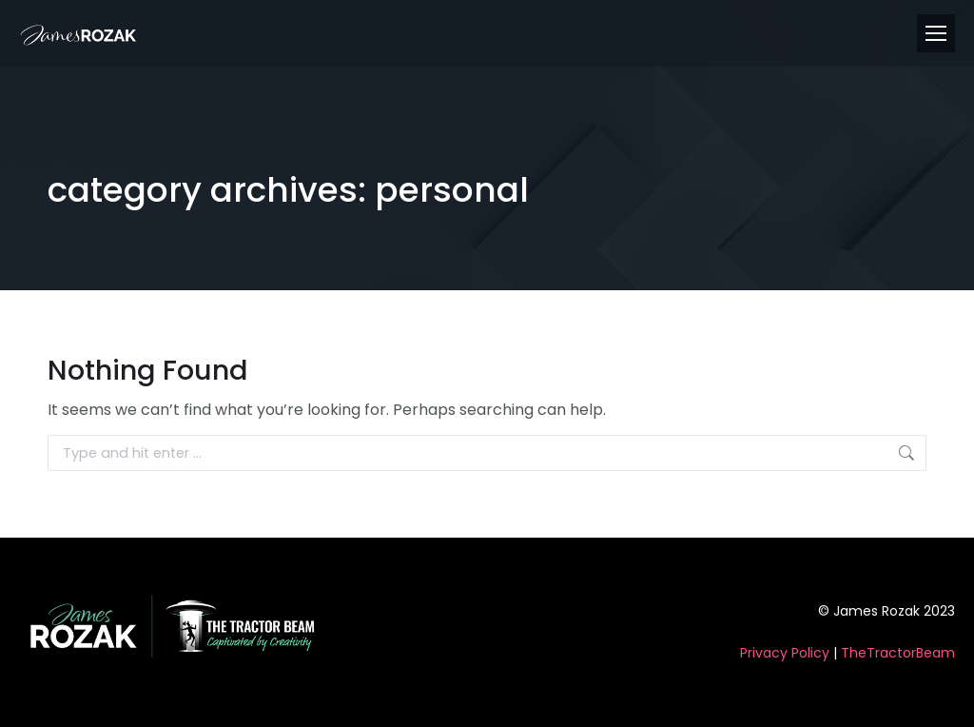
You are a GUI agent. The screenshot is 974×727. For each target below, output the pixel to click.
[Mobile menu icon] (936, 33)
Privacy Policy (784, 652)
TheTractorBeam (898, 652)
